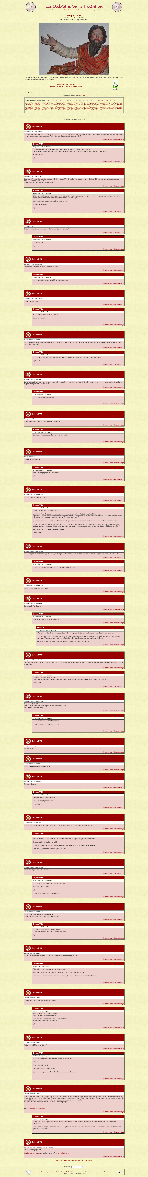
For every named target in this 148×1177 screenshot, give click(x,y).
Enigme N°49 (58, 106)
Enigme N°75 (80, 108)
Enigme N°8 (105, 100)
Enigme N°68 (119, 107)
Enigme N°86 (74, 109)
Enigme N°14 (58, 102)
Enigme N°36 (47, 104)
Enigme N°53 (91, 106)
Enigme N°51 (74, 106)
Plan (105, 1172)
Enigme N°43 (105, 104)
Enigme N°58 (36, 107)
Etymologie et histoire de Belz (36, 1108)
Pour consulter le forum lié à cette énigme (66, 86)
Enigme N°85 (49, 109)
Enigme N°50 (66, 106)
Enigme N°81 (33, 109)
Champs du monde (90, 1172)
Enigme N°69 (30, 108)
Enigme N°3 (66, 100)
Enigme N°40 (80, 104)
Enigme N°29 (86, 103)
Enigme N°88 (82, 109)
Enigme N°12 (41, 102)
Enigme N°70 (72, 108)
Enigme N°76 (88, 108)
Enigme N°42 (96, 104)
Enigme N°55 (107, 106)
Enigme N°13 (49, 102)
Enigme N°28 (78, 103)
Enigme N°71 (39, 108)
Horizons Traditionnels (77, 1172)
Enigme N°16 (74, 102)
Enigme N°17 (82, 102)
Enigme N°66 (103, 107)
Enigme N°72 (47, 108)
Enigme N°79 (113, 108)
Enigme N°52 (82, 106)
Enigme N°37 (55, 104)
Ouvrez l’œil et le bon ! (70, 10)
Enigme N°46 (33, 106)
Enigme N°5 (81, 100)
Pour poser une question (66, 85)
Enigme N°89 (99, 109)
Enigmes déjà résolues (84, 10)
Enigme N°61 (61, 107)
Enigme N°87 (91, 109)
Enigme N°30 (94, 103)
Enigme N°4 (74, 100)
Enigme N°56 (115, 106)
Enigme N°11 (33, 102)
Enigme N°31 (103, 103)
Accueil (51, 10)
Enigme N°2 (58, 100)
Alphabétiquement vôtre (53, 1172)
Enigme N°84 (58, 109)
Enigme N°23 (36, 103)
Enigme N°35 (39, 104)
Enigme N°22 (28, 103)
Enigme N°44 (113, 104)
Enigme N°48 (49, 106)
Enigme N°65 (94, 107)
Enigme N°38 (63, 104)
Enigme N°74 (63, 108)
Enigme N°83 (66, 109)
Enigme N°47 (41, 106)
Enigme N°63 (78, 107)
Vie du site (100, 1172)
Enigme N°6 (89, 100)
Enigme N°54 (99, 106)
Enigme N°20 (107, 102)
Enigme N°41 (88, 104)
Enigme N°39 (72, 104)
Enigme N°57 (28, 107)
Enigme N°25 (53, 103)
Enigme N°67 (111, 107)
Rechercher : (67, 1166)
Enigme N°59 (45, 107)
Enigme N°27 (69, 103)
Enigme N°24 (45, 103)
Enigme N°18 (91, 102)
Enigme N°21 (115, 102)
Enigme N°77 (96, 108)
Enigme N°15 (66, 102)
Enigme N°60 (53, 107)
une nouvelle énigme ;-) (63, 1153)
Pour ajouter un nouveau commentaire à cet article (74, 1160)
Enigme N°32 (111, 103)
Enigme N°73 (55, 108)
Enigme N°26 (61, 103)
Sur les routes (58, 10)
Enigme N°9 (112, 100)
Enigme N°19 (99, 102)
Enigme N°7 (97, 100)
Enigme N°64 (86, 107)
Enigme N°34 (30, 104)
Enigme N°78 (105, 108)
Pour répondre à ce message (113, 139)
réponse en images (33, 1153)
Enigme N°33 (119, 103)
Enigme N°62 (69, 107)
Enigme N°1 (51, 100)
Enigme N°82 (41, 109)
